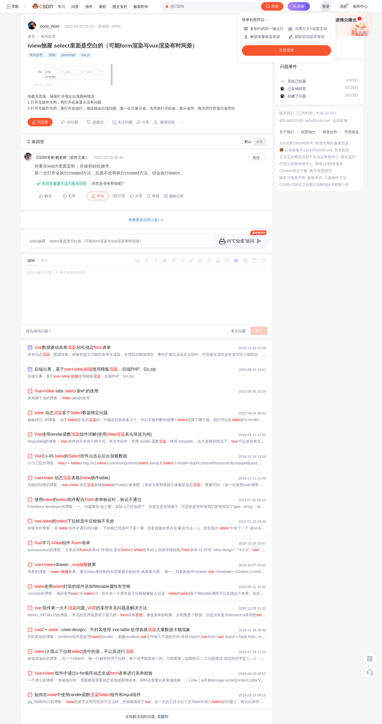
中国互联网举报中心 (296, 164)
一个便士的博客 (41, 680)
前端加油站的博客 (42, 658)
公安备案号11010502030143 (308, 150)
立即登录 (286, 50)
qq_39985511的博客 (45, 702)
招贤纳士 (308, 132)
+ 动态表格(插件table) (72, 477)
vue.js (85, 55)
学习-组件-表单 (62, 543)
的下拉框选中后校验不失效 (74, 521)
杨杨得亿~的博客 (42, 420)
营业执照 (341, 150)
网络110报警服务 (329, 164)
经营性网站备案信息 (332, 143)
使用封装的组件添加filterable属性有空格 (82, 586)
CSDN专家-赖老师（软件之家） (62, 157)
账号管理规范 (321, 171)
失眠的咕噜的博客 (42, 485)
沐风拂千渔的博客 (42, 398)
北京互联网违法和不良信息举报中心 (309, 157)
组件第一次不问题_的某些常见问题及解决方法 (90, 608)
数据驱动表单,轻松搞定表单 (72, 347)
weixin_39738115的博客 (48, 615)
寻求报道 (351, 132)
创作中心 (360, 6)
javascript (68, 55)
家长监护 (348, 157)
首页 (31, 36)
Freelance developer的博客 (50, 506)
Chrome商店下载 (293, 171)
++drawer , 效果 (65, 564)
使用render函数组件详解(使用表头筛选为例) (93, 434)
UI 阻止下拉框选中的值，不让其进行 (84, 651)
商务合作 (330, 132)
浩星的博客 (37, 571)
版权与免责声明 (292, 177)
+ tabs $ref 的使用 (66, 391)
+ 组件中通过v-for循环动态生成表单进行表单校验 (93, 673)
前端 (52, 55)
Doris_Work (49, 26)
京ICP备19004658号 (296, 143)
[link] (31, 36)
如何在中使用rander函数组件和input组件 (87, 694)
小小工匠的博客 (41, 463)
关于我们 (286, 132)
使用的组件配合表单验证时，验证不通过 (87, 499)
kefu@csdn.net (317, 120)
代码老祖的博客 (41, 637)
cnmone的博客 (40, 593)
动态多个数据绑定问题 (71, 412)
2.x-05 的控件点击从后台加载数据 (80, 456)
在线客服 (340, 120)
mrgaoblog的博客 (42, 441)
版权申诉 (314, 177)
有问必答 (48, 36)
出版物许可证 (335, 177)
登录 (325, 6)
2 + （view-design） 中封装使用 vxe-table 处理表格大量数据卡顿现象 (112, 629)
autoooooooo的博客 (44, 550)
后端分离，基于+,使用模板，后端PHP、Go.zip (95, 369)
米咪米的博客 (39, 528)
